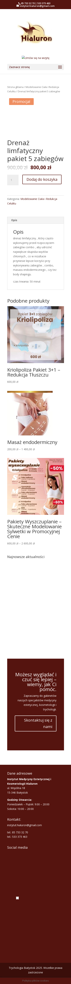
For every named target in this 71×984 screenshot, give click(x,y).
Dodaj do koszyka (42, 179)
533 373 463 (43, 3)
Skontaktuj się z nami (38, 723)
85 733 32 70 (28, 3)
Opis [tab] (14, 220)
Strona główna (15, 87)
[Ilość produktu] (13, 180)
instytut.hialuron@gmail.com (24, 825)
